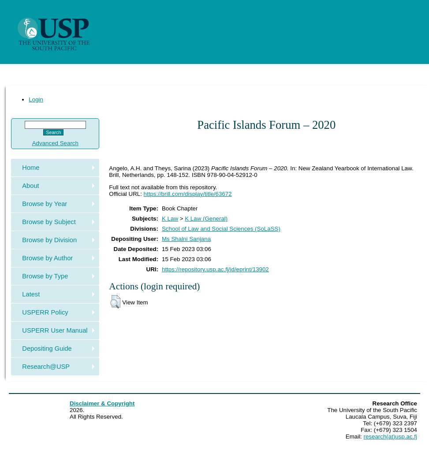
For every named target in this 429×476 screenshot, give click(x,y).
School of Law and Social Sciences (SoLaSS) (221, 228)
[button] (115, 301)
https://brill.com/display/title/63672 (188, 194)
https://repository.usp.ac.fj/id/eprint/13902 (215, 269)
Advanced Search (55, 143)
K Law (170, 218)
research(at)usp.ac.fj (390, 436)
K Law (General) (206, 218)
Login (36, 99)
